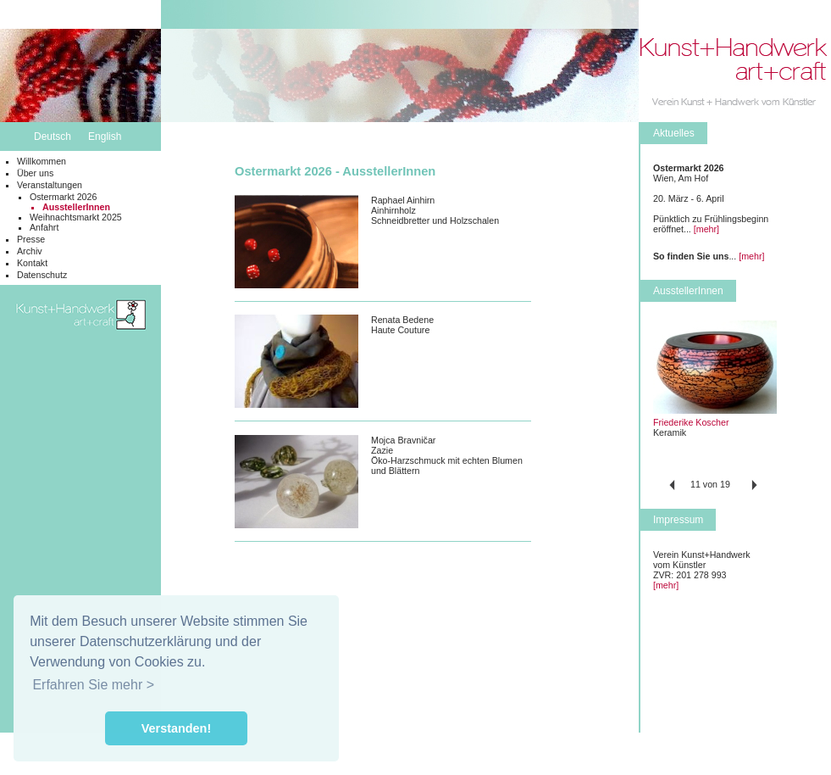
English (104, 136)
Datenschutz (42, 275)
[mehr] (706, 229)
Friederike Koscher (691, 422)
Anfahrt (44, 227)
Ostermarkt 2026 (63, 197)
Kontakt (32, 263)
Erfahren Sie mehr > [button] (93, 684)
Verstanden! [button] (176, 728)
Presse (31, 239)
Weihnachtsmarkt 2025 (76, 217)
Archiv (29, 251)
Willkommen (41, 161)
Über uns (35, 173)
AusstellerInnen (76, 207)
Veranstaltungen (49, 185)
